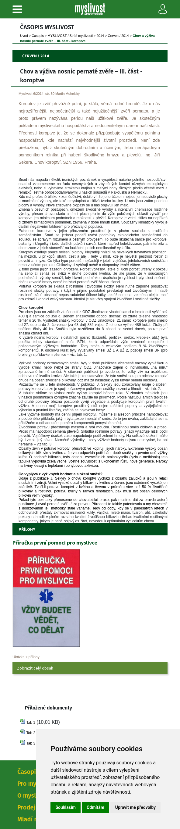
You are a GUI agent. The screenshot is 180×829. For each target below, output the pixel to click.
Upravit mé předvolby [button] (135, 807)
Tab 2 (30, 733)
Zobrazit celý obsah (35, 668)
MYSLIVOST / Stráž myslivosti (70, 36)
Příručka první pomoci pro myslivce (54, 542)
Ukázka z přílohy (26, 657)
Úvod (24, 36)
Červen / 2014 (118, 36)
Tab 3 (30, 743)
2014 (100, 36)
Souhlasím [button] (65, 807)
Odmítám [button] (95, 807)
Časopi (38, 36)
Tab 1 (30, 722)
